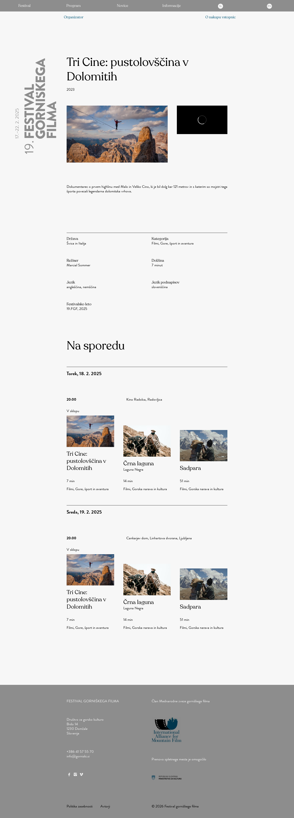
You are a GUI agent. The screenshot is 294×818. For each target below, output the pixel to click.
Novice (122, 5)
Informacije (171, 5)
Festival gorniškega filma (93, 701)
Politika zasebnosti (80, 806)
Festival (24, 5)
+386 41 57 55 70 (80, 751)
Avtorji (105, 806)
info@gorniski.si (78, 756)
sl (220, 6)
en (269, 6)
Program (73, 5)
